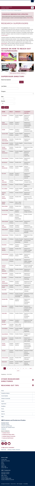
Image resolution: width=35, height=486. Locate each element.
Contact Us (3, 428)
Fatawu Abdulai (5, 143)
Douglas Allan (5, 299)
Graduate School (3, 10)
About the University (5, 460)
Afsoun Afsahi (5, 206)
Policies (3, 411)
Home (2, 390)
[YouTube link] (9, 443)
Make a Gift (3, 466)
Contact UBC (4, 459)
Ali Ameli (3, 350)
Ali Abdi (3, 129)
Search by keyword (6, 79)
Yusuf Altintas (4, 328)
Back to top (4, 449)
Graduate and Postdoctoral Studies (17, 420)
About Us (3, 413)
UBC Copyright (19, 483)
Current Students (4, 395)
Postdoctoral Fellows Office (8, 434)
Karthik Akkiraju (5, 254)
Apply (2, 416)
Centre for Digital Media (6, 478)
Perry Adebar (4, 188)
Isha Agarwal (4, 214)
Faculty (17, 111)
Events (2, 463)
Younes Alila (4, 293)
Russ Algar (4, 289)
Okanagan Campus (5, 473)
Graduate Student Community (9, 436)
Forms (2, 408)
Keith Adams (4, 184)
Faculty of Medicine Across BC (7, 479)
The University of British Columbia (12, 2)
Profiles (13, 449)
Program (3, 91)
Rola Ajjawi (4, 244)
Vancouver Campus (5, 472)
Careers (3, 464)
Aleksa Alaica (4, 273)
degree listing (4, 43)
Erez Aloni (4, 324)
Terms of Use (13, 483)
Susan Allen (4, 313)
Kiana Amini (4, 361)
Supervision (3, 403)
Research (18, 449)
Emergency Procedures (5, 483)
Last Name (3, 86)
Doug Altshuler (5, 333)
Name (3, 111)
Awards (2, 401)
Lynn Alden (4, 277)
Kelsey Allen (4, 306)
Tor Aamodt (4, 115)
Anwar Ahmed (5, 229)
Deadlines (3, 406)
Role (2, 96)
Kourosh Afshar (5, 210)
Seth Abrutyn (4, 162)
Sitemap (9, 449)
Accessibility (25, 483)
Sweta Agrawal (5, 221)
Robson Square (4, 476)
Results (3, 101)
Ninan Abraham (5, 158)
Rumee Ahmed (5, 235)
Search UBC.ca (4, 467)
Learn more (4, 35)
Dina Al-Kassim (5, 259)
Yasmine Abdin (5, 133)
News (2, 462)
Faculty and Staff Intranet (8, 438)
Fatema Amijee (5, 357)
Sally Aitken (4, 239)
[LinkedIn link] (5, 443)
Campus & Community (5, 398)
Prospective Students (10, 10)
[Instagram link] (2, 443)
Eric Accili (4, 173)
